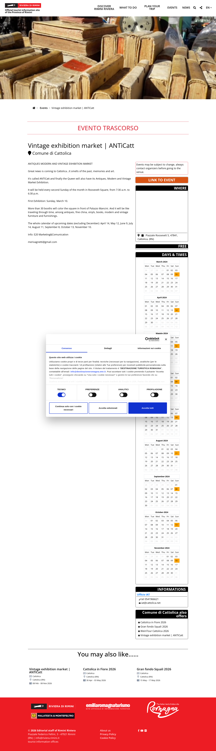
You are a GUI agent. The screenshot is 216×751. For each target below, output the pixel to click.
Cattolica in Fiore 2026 (152, 622)
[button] (195, 8)
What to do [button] (128, 7)
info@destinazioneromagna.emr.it (88, 371)
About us (105, 730)
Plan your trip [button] (152, 8)
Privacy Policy (108, 734)
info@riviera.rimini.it (47, 738)
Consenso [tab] (67, 348)
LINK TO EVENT (161, 179)
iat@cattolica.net (150, 602)
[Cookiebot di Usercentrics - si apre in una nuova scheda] (147, 339)
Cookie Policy (108, 738)
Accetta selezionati (108, 408)
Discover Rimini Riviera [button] (104, 8)
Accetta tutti (148, 408)
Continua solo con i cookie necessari (68, 408)
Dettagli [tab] (108, 348)
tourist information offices (43, 741)
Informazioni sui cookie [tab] (149, 348)
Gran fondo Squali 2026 (153, 626)
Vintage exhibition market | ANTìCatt (160, 635)
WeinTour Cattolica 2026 (153, 631)
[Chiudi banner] (166, 339)
